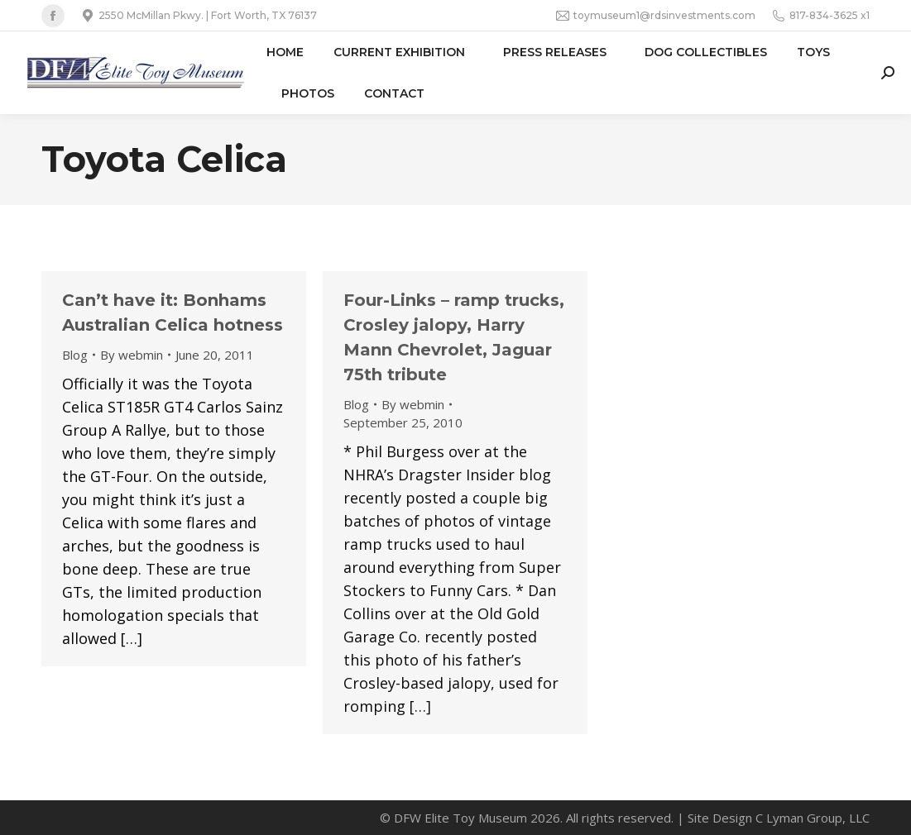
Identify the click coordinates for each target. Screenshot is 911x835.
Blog (75, 354)
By (131, 354)
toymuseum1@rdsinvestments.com (655, 15)
